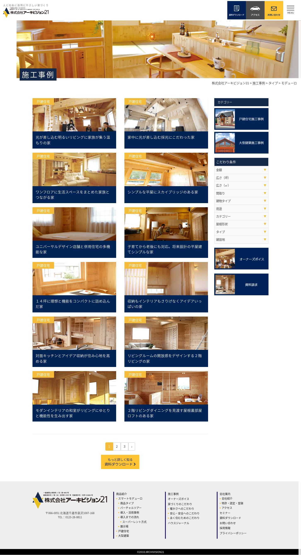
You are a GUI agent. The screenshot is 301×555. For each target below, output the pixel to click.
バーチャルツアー (131, 508)
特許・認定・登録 (232, 503)
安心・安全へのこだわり (185, 513)
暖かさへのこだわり (182, 509)
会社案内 (225, 494)
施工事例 (173, 494)
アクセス (227, 508)
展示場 (124, 527)
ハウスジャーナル (178, 523)
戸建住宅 (123, 531)
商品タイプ (127, 503)
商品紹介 (121, 494)
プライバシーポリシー (233, 533)
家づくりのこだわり (180, 504)
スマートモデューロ (130, 499)
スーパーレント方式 (134, 522)
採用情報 (225, 528)
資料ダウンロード (120, 462)
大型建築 (123, 536)
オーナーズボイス (178, 499)
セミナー (225, 513)
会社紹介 (227, 499)
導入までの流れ (129, 517)
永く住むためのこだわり (185, 518)
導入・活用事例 (129, 513)
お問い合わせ (228, 523)
